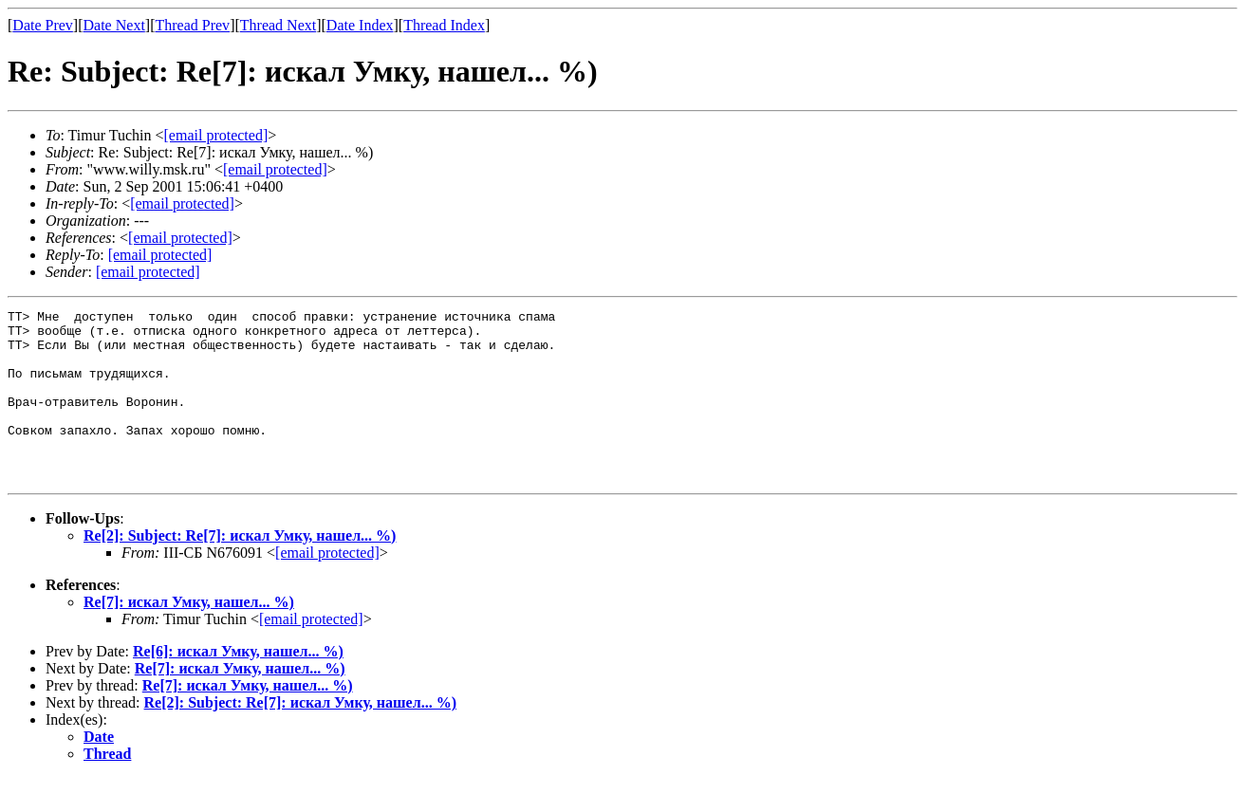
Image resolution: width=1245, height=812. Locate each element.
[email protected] (327, 587)
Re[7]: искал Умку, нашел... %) (189, 636)
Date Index (360, 25)
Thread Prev (192, 25)
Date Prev (42, 25)
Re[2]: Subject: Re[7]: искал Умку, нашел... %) (240, 570)
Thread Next (278, 25)
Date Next (114, 25)
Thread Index (444, 25)
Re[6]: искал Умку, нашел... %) (238, 685)
